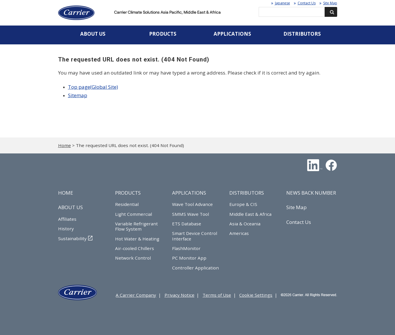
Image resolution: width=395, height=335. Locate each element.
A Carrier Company (136, 295)
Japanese (282, 3)
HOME (65, 192)
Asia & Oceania (244, 224)
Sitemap (77, 95)
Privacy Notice (179, 295)
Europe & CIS (243, 204)
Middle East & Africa (250, 214)
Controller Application (195, 268)
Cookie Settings (255, 295)
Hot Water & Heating (137, 239)
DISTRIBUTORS (246, 192)
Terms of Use (217, 295)
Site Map (330, 3)
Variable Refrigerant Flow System (136, 226)
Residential (127, 204)
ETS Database (186, 224)
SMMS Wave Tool (190, 214)
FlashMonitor (186, 248)
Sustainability (72, 238)
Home (64, 145)
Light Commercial (133, 214)
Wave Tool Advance (192, 204)
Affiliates (67, 219)
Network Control (133, 258)
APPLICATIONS (189, 192)
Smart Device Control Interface (194, 235)
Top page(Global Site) (93, 87)
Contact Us (307, 3)
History (66, 228)
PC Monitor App (189, 258)
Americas (239, 233)
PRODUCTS (128, 192)
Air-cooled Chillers (134, 248)
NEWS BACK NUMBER (311, 192)
